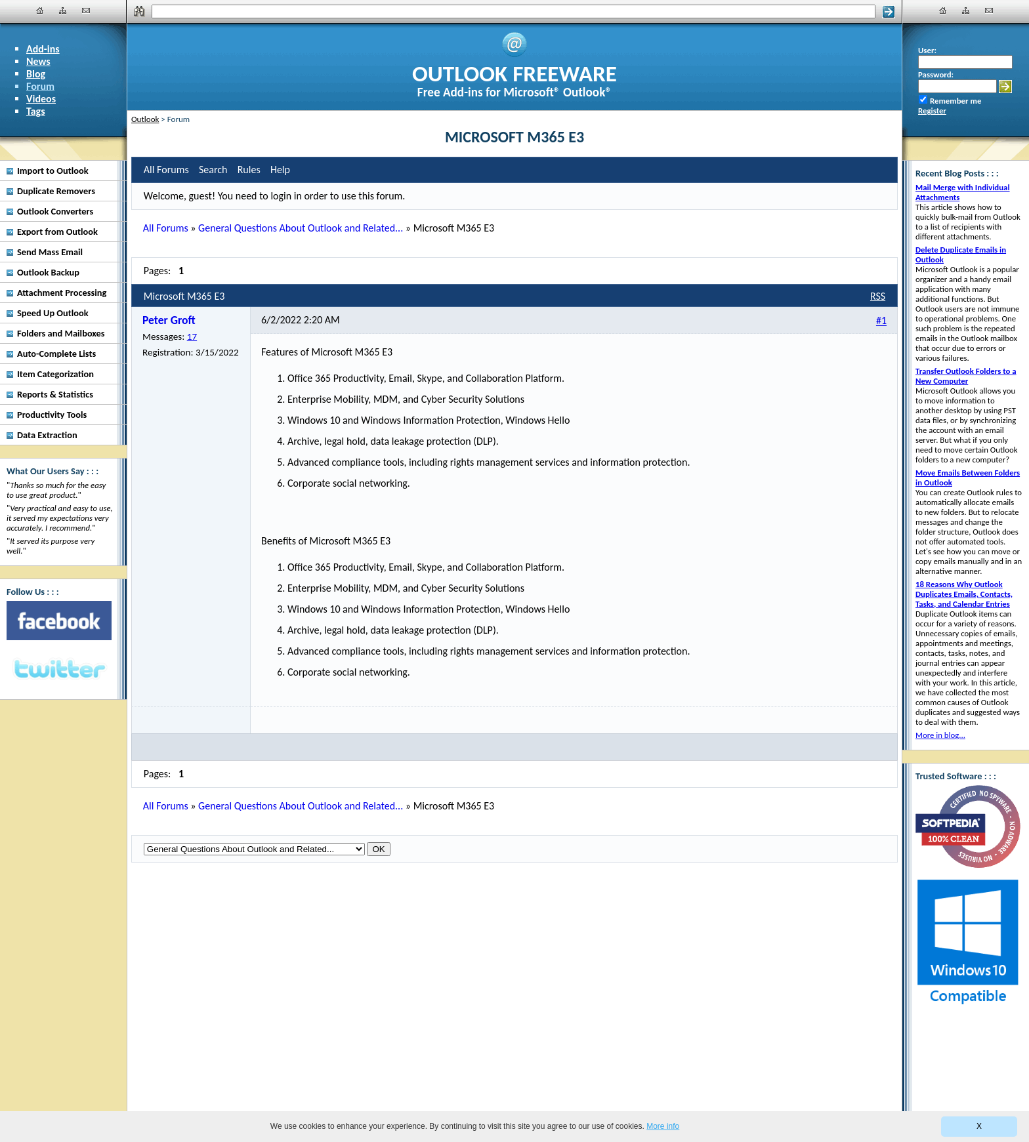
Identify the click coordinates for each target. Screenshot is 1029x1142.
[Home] (40, 10)
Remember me (955, 101)
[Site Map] (63, 10)
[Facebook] (59, 620)
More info (662, 1126)
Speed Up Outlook (53, 313)
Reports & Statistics (55, 394)
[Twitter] (59, 669)
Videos (41, 98)
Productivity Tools (52, 414)
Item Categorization (55, 374)
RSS (877, 296)
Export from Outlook (57, 231)
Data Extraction (47, 435)
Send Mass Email (50, 252)
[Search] (514, 11)
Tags (35, 111)
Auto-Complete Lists (56, 353)
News (38, 61)
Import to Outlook (53, 170)
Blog (35, 74)
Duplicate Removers (56, 191)
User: (927, 50)
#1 (881, 321)
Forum (40, 86)
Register (932, 110)
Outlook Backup (48, 272)
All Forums (165, 228)
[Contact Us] (86, 10)
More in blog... (940, 735)
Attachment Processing (61, 292)
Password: (936, 74)
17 (192, 336)
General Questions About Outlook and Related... (300, 228)
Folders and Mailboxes (61, 333)
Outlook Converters (55, 211)
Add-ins (43, 49)
